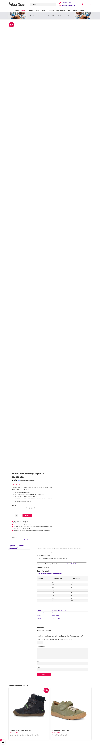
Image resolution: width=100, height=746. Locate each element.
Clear (12, 737)
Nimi (38, 661)
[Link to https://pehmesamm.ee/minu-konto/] (82, 4)
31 (58, 610)
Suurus (14, 505)
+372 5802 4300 (67, 3)
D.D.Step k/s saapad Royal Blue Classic (20, 730)
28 (52, 610)
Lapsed (28, 539)
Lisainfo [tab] (21, 546)
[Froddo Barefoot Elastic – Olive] (71, 707)
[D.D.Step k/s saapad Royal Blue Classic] (29, 707)
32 (59, 610)
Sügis (57, 615)
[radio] (13, 508)
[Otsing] (43, 4)
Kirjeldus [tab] (12, 546)
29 (54, 610)
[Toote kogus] (16, 515)
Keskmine (54, 618)
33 (61, 610)
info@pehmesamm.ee (68, 5)
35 (65, 610)
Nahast (54, 612)
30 (56, 610)
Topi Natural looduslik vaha (72, 563)
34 (63, 610)
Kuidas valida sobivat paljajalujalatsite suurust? (49, 573)
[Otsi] (31, 4)
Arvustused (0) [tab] (14, 548)
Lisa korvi (27, 515)
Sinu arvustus (41, 646)
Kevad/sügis (22, 539)
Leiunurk (33, 539)
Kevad (54, 615)
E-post (39, 667)
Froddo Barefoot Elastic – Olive (60, 730)
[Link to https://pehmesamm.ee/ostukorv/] (89, 4)
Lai (59, 618)
